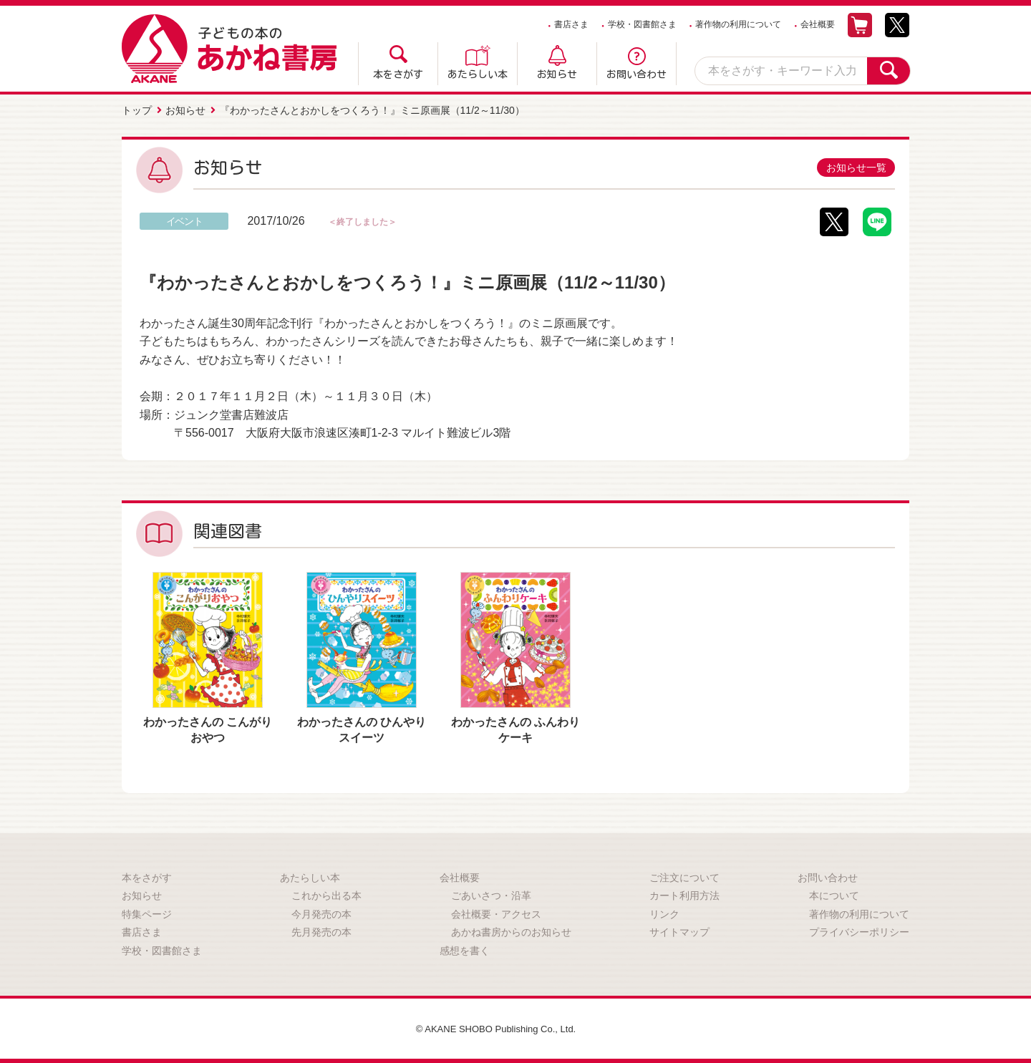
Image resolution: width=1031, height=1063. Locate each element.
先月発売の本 (321, 930)
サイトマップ (679, 930)
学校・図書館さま (642, 24)
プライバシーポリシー (859, 930)
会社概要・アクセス (496, 912)
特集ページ (147, 912)
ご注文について (684, 875)
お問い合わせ (636, 74)
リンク (664, 912)
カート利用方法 (684, 893)
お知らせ (557, 74)
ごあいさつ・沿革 (491, 893)
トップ (137, 109)
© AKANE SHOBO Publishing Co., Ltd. (496, 1026)
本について (834, 893)
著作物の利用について (738, 24)
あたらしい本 (477, 74)
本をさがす (398, 74)
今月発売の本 (321, 912)
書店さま (571, 24)
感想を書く (465, 948)
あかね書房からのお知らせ (511, 930)
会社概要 (817, 24)
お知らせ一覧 (854, 165)
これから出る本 (326, 893)
